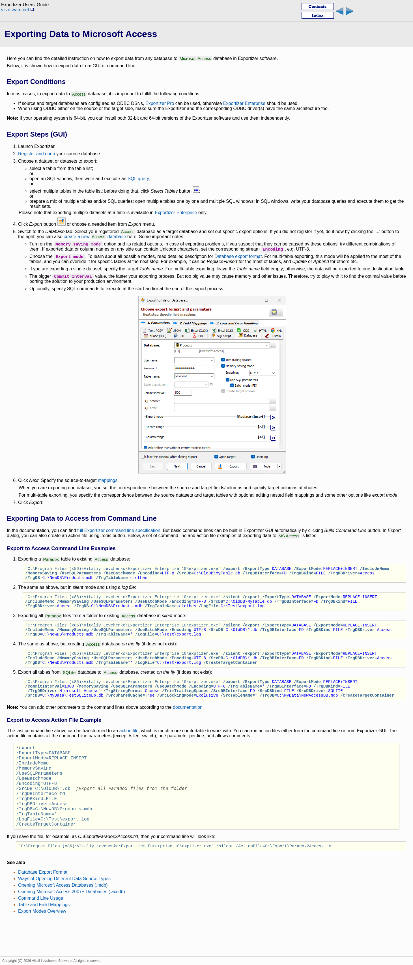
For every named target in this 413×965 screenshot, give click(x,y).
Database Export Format (42, 904)
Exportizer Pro (159, 103)
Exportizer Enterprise (244, 103)
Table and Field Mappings (44, 937)
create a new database (95, 236)
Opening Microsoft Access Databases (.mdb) (63, 917)
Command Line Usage (40, 930)
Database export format (238, 256)
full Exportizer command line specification (118, 530)
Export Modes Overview (42, 943)
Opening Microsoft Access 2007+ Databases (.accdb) (71, 924)
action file (129, 744)
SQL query (138, 178)
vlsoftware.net (17, 9)
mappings (107, 480)
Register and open (36, 153)
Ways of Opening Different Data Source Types (64, 911)
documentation (188, 720)
